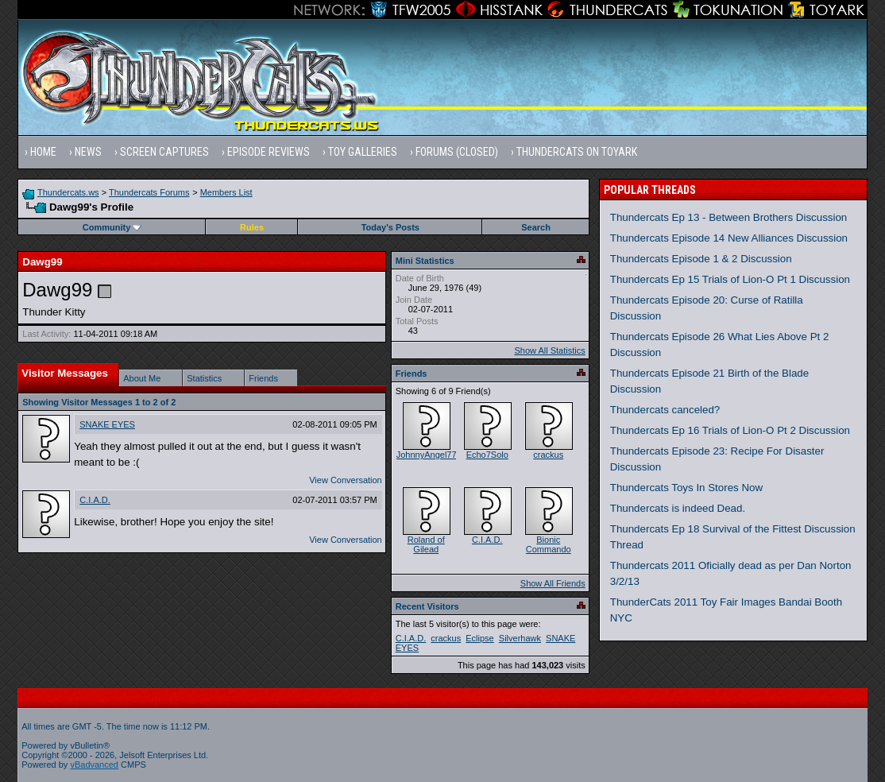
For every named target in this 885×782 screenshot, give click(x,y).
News (88, 151)
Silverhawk (520, 638)
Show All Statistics (549, 350)
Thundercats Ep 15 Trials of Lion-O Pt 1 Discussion (730, 279)
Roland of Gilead (426, 544)
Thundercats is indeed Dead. (677, 508)
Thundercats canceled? (665, 410)
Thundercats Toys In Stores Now (686, 488)
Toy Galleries (362, 151)
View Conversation (345, 480)
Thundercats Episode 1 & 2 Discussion (701, 259)
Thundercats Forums (149, 192)
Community (112, 227)
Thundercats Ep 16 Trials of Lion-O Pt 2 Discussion (730, 430)
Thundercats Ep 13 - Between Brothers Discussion (729, 217)
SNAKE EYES (107, 424)
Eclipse (479, 638)
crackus (548, 454)
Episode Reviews (268, 151)
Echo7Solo (487, 454)
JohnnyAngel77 (426, 454)
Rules (252, 227)
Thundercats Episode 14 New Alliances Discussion (729, 238)
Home (43, 151)
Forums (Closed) (456, 151)
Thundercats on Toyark (576, 151)
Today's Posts (390, 227)
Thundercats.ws (68, 192)
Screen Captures (164, 151)
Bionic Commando (548, 544)
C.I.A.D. (94, 500)
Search (536, 227)
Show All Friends (552, 583)
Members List (226, 192)
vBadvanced (94, 764)
